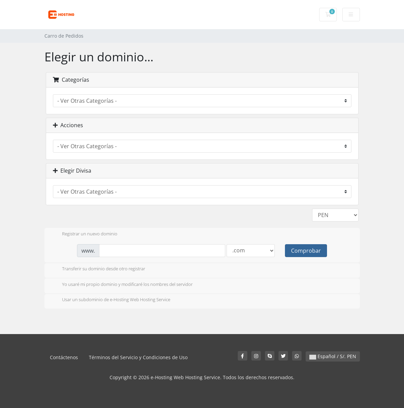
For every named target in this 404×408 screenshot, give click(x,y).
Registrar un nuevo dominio (84, 234)
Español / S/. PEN (332, 356)
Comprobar (306, 250)
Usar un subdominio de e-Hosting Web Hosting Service (110, 300)
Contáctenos (64, 357)
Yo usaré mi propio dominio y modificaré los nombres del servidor (122, 285)
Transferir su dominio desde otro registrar (98, 269)
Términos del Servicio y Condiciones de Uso (138, 357)
